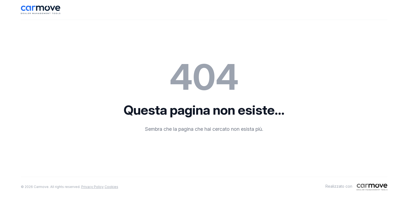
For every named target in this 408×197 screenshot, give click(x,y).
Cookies (111, 187)
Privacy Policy (92, 187)
